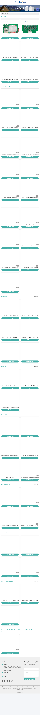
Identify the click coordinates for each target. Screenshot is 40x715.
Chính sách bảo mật (5, 708)
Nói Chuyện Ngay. (10, 39)
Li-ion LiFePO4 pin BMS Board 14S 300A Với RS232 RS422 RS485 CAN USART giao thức (10, 81)
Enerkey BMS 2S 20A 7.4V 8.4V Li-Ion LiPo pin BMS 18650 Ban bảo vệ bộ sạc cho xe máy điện (10, 642)
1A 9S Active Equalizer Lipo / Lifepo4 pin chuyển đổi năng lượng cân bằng (30, 231)
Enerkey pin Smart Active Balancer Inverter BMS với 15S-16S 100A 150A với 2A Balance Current (30, 159)
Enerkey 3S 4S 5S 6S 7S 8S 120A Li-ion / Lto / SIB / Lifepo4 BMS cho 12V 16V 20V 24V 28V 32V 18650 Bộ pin (10, 543)
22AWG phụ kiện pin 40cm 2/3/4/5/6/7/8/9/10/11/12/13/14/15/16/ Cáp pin (10, 493)
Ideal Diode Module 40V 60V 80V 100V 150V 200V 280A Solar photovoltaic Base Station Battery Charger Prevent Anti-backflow (10, 326)
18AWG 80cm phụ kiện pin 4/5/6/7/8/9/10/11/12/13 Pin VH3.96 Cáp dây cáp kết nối (29, 448)
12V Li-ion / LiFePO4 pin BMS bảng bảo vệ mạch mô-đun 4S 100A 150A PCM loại (10, 36)
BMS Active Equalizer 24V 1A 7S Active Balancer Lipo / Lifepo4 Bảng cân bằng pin (10, 253)
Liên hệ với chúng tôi (29, 700)
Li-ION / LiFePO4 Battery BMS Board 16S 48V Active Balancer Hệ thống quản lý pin (10, 59)
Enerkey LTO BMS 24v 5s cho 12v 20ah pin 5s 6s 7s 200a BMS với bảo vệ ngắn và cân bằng (10, 570)
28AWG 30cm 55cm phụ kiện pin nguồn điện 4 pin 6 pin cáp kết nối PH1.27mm (10, 470)
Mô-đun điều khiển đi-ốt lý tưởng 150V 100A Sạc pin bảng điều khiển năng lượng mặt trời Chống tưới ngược (10, 371)
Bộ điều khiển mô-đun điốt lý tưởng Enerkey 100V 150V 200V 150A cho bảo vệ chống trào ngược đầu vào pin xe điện (30, 326)
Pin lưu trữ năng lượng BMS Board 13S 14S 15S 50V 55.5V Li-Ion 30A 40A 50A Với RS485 (29, 59)
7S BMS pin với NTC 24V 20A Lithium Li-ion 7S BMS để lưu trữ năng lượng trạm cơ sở (10, 620)
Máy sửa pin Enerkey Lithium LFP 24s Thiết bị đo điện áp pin (29, 398)
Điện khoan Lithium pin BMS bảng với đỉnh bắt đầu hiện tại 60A (30, 81)
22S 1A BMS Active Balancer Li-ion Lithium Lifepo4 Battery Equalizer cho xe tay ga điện (10, 276)
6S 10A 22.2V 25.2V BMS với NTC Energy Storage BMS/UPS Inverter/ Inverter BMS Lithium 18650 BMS (29, 620)
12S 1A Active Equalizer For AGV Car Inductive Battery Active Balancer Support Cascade (29, 276)
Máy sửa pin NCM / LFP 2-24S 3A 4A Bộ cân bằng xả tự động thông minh (10, 398)
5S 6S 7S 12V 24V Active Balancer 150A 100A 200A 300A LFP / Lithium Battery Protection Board (10, 131)
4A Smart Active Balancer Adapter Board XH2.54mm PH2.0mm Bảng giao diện (30, 470)
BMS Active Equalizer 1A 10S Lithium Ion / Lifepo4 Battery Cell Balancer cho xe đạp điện (10, 298)
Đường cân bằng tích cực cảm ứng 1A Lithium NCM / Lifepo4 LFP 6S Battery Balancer (29, 253)
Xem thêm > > (36, 16)
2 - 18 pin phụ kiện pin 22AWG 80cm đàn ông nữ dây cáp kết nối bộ (10, 448)
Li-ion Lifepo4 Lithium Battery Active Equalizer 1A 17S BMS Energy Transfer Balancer (10, 231)
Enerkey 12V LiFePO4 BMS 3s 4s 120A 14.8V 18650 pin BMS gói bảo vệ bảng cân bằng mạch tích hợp (29, 543)
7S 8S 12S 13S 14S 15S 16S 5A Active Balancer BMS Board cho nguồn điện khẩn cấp (29, 109)
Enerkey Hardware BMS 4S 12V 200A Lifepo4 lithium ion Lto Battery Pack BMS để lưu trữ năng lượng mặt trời (29, 570)
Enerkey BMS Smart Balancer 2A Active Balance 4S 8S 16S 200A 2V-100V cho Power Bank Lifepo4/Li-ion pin (10, 159)
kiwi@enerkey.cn (7, 699)
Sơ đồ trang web (13, 708)
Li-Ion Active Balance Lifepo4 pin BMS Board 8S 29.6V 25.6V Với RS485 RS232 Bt (29, 36)
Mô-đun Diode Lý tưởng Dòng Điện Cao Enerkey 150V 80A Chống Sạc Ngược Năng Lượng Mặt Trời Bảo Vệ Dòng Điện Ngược (10, 348)
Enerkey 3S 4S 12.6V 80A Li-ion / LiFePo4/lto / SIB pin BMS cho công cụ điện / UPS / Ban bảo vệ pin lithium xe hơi (29, 520)
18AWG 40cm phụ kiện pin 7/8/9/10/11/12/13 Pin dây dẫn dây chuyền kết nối (29, 493)
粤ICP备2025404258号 (20, 713)
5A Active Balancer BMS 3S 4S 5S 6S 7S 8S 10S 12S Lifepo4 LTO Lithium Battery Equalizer (10, 109)
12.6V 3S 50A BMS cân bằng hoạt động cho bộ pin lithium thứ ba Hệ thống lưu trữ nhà (30, 131)
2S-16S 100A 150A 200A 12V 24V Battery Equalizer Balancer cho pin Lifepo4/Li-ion (10, 181)
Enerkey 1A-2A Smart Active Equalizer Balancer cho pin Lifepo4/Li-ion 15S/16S (30, 181)
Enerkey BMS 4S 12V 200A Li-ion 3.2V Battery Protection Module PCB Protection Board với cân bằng (10, 520)
